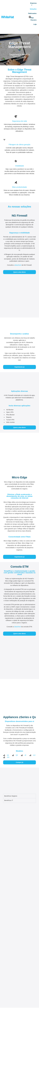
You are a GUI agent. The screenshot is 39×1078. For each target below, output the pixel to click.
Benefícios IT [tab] (8, 800)
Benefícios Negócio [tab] (10, 796)
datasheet (18, 265)
